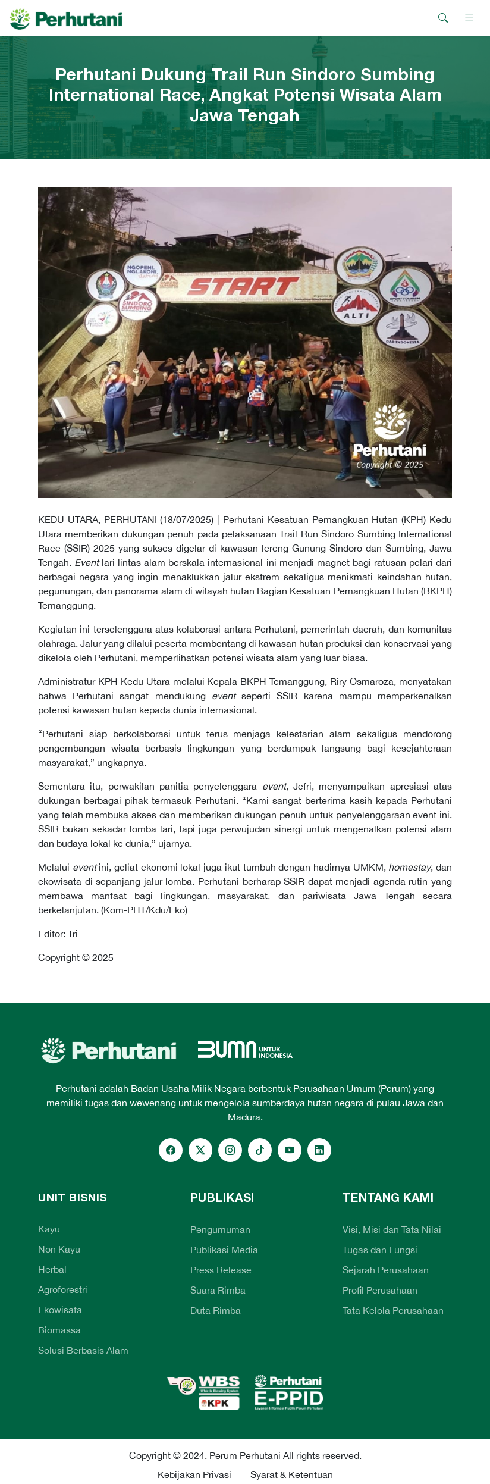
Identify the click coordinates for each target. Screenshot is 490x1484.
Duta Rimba (215, 1310)
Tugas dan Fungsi (380, 1249)
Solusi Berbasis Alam (83, 1350)
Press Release (221, 1269)
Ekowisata (60, 1309)
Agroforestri (62, 1289)
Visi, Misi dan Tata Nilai (392, 1229)
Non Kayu (59, 1249)
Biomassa (59, 1330)
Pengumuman (220, 1229)
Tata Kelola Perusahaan (393, 1310)
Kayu (49, 1228)
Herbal (52, 1269)
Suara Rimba (218, 1290)
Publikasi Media (224, 1249)
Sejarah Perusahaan (386, 1269)
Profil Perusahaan (380, 1290)
